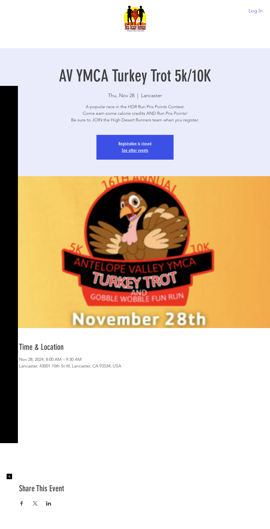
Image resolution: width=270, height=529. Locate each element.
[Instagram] (9, 509)
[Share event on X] (35, 503)
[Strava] (9, 476)
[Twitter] (9, 487)
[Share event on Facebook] (21, 503)
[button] (9, 8)
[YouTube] (9, 498)
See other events (135, 150)
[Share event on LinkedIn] (48, 503)
